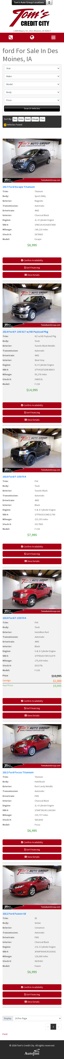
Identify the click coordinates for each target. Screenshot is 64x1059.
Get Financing (32, 267)
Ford (5, 1034)
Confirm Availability (32, 260)
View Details (32, 274)
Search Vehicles (32, 108)
